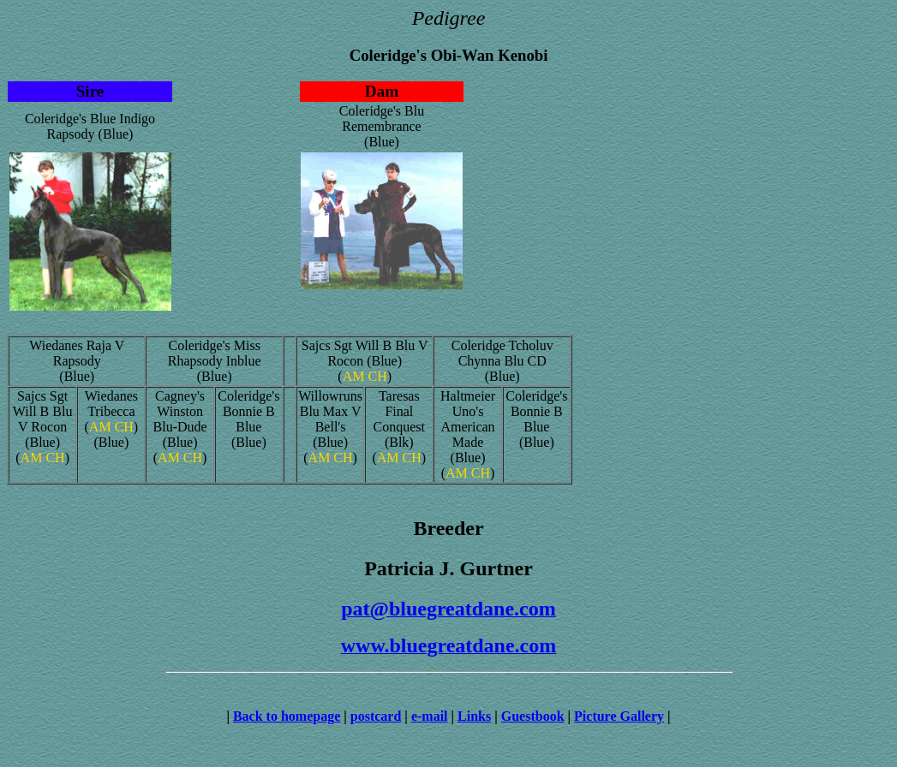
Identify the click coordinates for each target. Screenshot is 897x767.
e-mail (429, 716)
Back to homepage (286, 716)
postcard (376, 716)
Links (474, 716)
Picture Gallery (619, 716)
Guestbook (533, 716)
